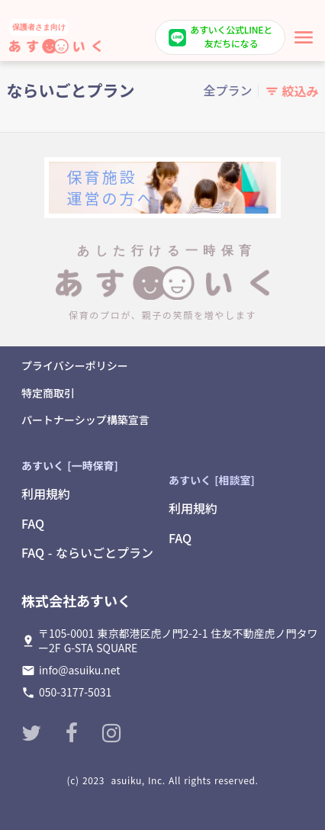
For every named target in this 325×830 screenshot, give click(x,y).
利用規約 (45, 493)
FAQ (32, 523)
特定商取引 (48, 393)
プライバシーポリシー (74, 366)
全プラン (227, 90)
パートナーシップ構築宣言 (85, 420)
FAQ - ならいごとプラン (87, 552)
